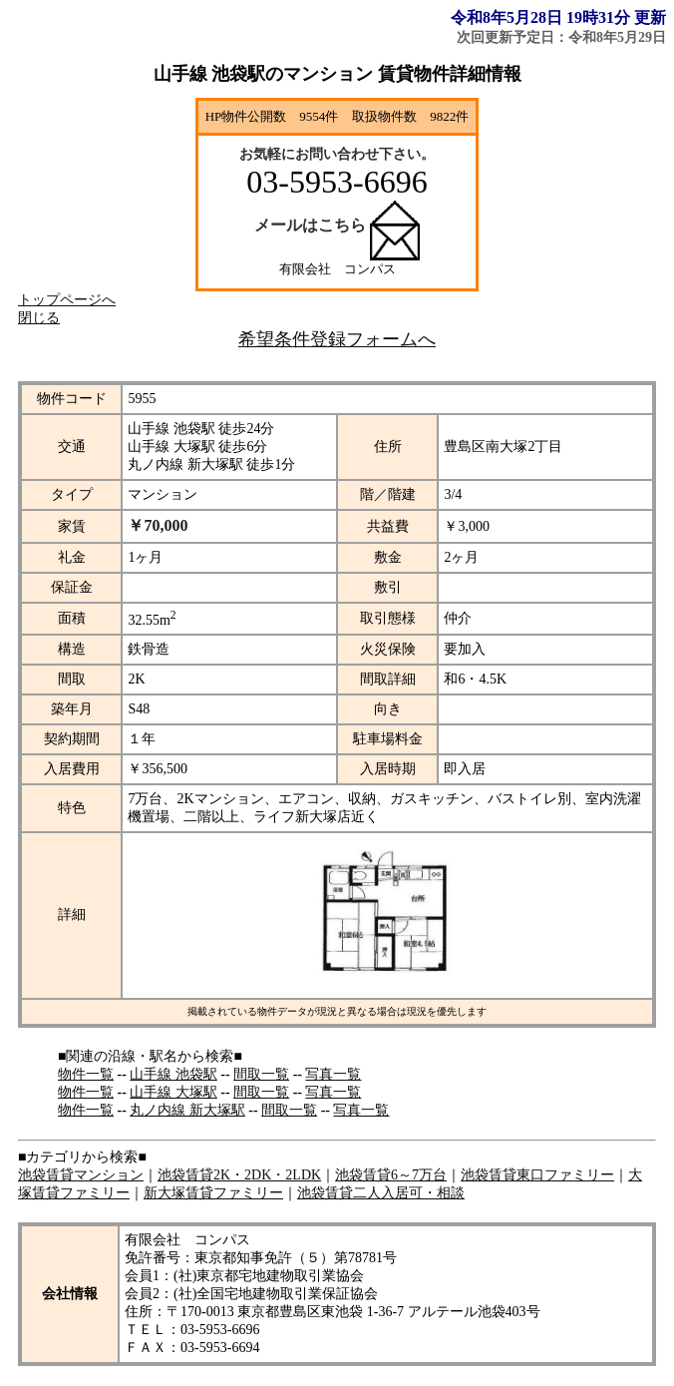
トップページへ (67, 299)
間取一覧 (261, 1074)
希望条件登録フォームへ (337, 339)
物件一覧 (86, 1074)
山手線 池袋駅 (173, 1074)
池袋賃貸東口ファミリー (537, 1174)
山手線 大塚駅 (173, 1092)
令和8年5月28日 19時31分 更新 (558, 17)
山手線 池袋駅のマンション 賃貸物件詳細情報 (337, 74)
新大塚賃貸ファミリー (213, 1192)
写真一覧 (333, 1074)
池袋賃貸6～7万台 (391, 1174)
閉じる (39, 317)
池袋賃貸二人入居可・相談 (381, 1192)
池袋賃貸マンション (81, 1174)
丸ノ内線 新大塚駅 (187, 1110)
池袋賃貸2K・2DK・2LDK (239, 1174)
